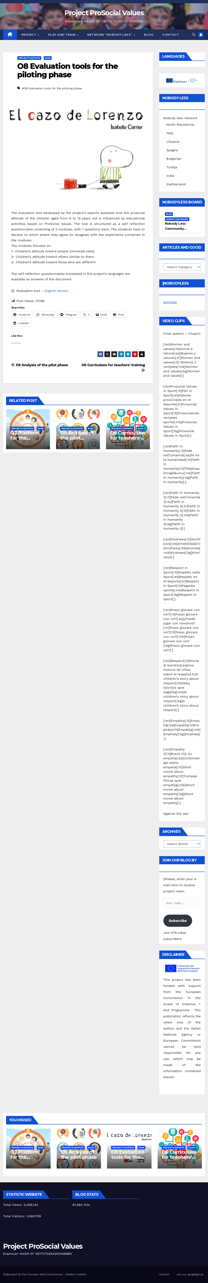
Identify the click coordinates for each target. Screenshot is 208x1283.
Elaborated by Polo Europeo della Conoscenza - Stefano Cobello (44, 1274)
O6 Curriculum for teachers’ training (127, 438)
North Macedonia (180, 124)
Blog (148, 35)
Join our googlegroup (189, 1274)
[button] (193, 35)
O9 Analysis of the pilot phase (39, 365)
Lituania (172, 142)
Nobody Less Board (177, 219)
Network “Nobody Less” (110, 35)
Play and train (62, 35)
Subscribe (178, 920)
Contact (170, 35)
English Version (56, 291)
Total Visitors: (14, 1216)
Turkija (171, 167)
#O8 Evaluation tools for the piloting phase (52, 88)
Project (29, 35)
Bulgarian (173, 159)
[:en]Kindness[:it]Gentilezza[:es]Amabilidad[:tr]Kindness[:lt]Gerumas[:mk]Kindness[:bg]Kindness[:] (182, 548)
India (170, 176)
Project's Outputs (29, 58)
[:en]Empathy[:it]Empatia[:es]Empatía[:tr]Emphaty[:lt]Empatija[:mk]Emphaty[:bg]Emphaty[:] (181, 729)
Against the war (176, 814)
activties (170, 302)
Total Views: (13, 1205)
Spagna (172, 150)
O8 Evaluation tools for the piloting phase (67, 70)
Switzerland (176, 184)
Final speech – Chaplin (182, 334)
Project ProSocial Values (104, 13)
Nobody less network (180, 118)
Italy (169, 133)
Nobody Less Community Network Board (177, 229)
